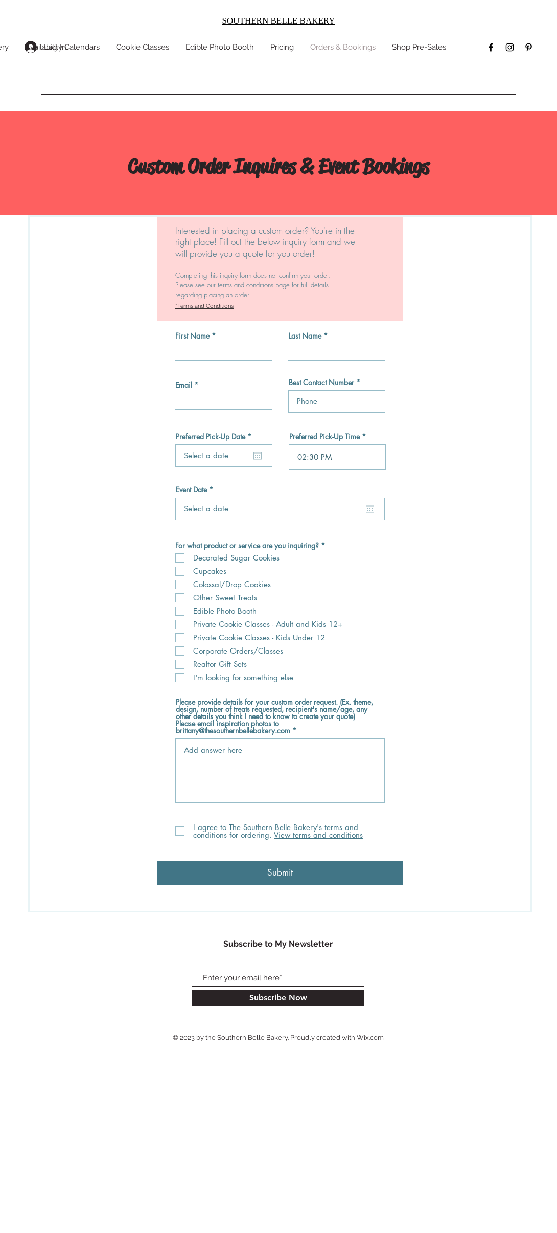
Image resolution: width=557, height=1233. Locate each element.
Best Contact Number (321, 382)
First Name (192, 336)
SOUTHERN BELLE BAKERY (278, 21)
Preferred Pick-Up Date (215, 436)
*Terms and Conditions (204, 306)
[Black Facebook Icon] (490, 47)
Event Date (196, 490)
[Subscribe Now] (278, 998)
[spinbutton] (337, 457)
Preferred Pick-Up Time (324, 436)
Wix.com (370, 1037)
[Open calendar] (257, 456)
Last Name (305, 336)
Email (183, 385)
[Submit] (280, 873)
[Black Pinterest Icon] (528, 47)
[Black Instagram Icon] (509, 47)
